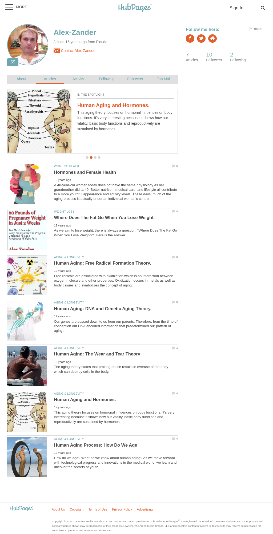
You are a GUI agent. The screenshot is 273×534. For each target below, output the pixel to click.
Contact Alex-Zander (74, 51)
